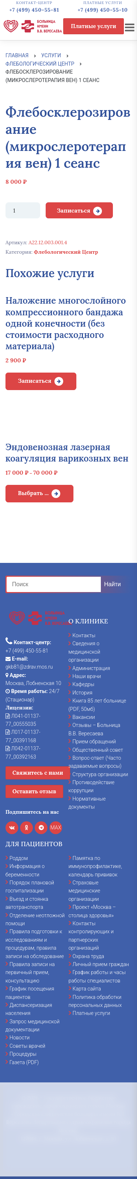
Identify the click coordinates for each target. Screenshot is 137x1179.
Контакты (83, 635)
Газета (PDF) (24, 1062)
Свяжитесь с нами (37, 772)
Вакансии (83, 717)
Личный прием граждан (101, 964)
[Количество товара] (22, 210)
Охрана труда (88, 956)
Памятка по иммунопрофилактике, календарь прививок (95, 866)
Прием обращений (94, 741)
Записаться (73, 210)
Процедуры (23, 1054)
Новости (19, 1037)
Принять (68, 1128)
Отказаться (69, 1155)
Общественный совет (97, 750)
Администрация (91, 668)
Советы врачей (27, 1046)
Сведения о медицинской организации (84, 652)
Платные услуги (93, 26)
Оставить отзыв (34, 791)
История (82, 693)
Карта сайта (87, 989)
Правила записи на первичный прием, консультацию (30, 972)
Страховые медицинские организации (84, 891)
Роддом (18, 858)
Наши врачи (86, 676)
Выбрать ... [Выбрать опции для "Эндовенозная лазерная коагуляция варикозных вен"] (33, 493)
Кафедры (83, 684)
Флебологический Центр (66, 252)
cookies (77, 1093)
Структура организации (100, 774)
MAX (55, 827)
